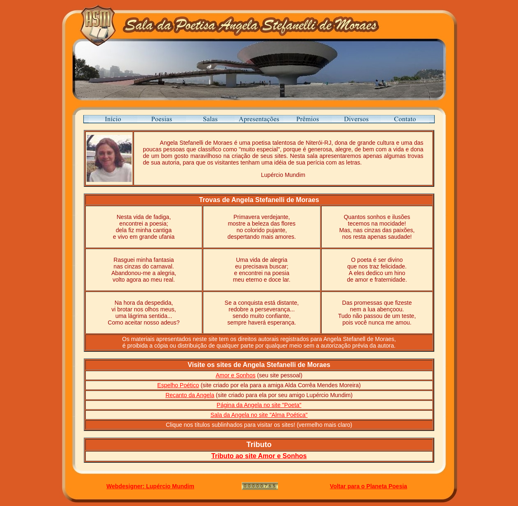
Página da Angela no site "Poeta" (259, 405)
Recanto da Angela (189, 395)
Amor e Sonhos (236, 375)
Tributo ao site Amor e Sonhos (258, 455)
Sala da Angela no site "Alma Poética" (259, 415)
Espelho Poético (178, 385)
